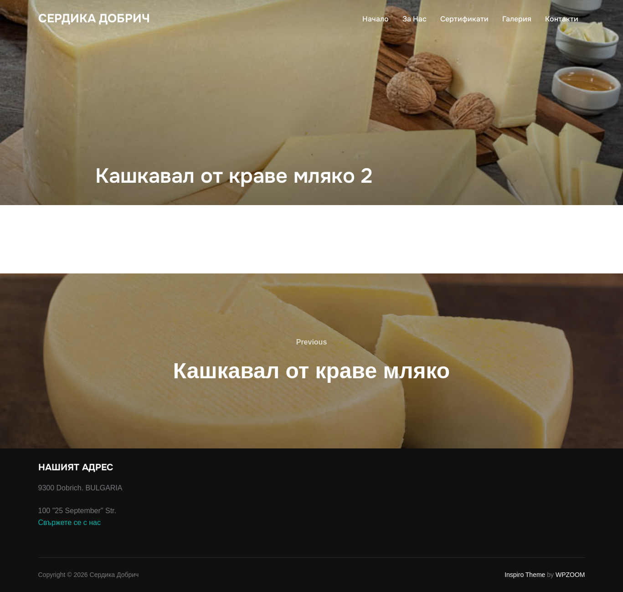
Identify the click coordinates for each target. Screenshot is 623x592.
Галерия (516, 19)
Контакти (561, 19)
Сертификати (464, 19)
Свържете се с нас (69, 522)
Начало (375, 19)
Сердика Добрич (94, 18)
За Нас (414, 19)
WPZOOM (570, 574)
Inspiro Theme (525, 574)
